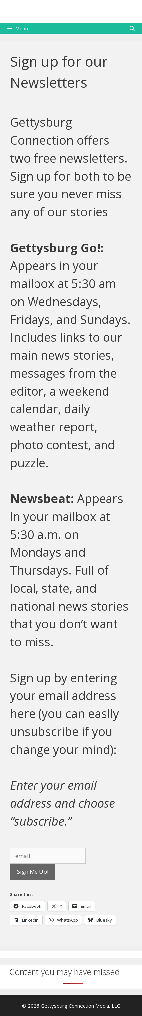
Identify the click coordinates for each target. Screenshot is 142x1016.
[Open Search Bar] (132, 28)
